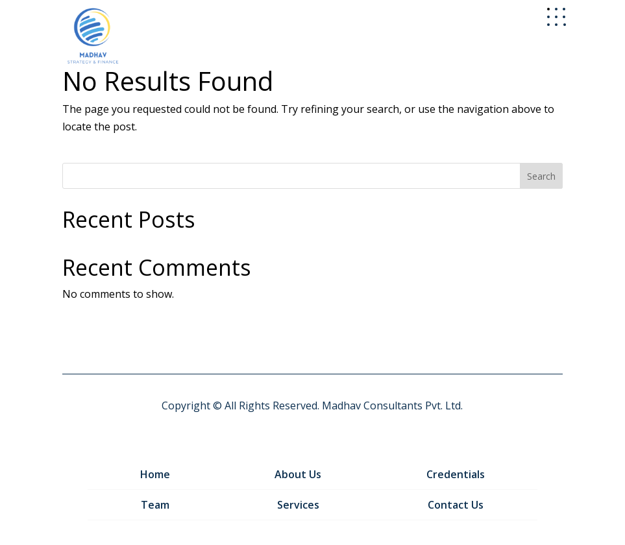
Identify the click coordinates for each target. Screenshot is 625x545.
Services (298, 505)
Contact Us (456, 505)
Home (155, 474)
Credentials (455, 474)
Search (541, 176)
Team (155, 505)
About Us (298, 474)
